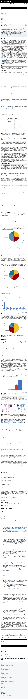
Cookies (10, 695)
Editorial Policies (3, 687)
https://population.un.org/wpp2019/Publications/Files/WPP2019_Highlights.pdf (12, 138)
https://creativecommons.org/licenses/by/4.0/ (20, 623)
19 (21, 430)
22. (1, 594)
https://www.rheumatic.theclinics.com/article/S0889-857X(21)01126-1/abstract (12, 422)
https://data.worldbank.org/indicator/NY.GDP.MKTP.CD (17, 550)
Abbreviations (2, 17)
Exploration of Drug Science (4, 673)
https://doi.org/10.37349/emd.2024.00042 (21, 31)
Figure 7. (2, 414)
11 (9, 114)
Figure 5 (13, 316)
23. (1, 597)
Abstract (2, 9)
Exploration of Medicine (4, 664)
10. (1, 551)
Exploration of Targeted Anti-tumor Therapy (7, 665)
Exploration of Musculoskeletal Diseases (9, 3)
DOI (21, 531)
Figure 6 (15, 376)
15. (1, 568)
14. (1, 565)
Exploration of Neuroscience (4, 670)
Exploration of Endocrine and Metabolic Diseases (7, 681)
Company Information (4, 684)
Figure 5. (2, 335)
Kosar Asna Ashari (9, 29)
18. (1, 580)
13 (22, 143)
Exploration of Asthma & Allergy (5, 674)
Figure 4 (15, 297)
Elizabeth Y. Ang (21, 28)
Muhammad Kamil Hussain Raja (12, 28)
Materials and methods (4, 13)
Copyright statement (3, 22)
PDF (7, 629)
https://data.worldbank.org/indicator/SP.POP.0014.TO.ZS (11, 553)
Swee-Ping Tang (3, 29)
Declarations (2, 18)
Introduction (2, 12)
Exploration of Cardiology (4, 678)
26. (1, 608)
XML (21, 629)
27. (1, 610)
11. (1, 554)
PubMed (23, 531)
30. (1, 617)
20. (1, 587)
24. (1, 600)
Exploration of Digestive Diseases (5, 669)
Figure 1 (7, 108)
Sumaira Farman (3, 28)
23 (8, 450)
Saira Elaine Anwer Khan (17, 29)
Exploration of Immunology (4, 666)
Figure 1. (2, 133)
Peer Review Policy (3, 688)
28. (1, 613)
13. (1, 562)
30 (19, 458)
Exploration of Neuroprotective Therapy (6, 668)
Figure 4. (2, 313)
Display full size (24, 132)
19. (1, 584)
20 (5, 442)
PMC (26, 531)
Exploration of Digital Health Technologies (6, 677)
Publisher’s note (3, 19)
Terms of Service (3, 695)
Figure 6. (2, 393)
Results (2, 14)
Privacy (7, 695)
